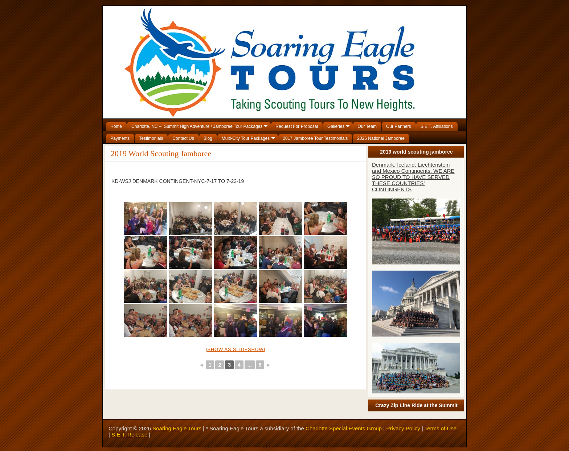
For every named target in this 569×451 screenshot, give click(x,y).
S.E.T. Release (129, 434)
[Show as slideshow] (235, 349)
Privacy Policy (403, 428)
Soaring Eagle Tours (176, 428)
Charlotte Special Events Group (344, 428)
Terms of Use (441, 428)
